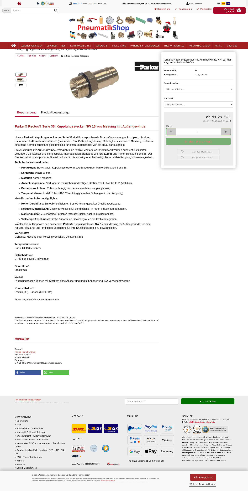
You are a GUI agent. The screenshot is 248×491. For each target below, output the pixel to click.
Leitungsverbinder (31, 47)
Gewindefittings (56, 47)
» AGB (18, 432)
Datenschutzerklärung (108, 480)
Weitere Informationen (203, 484)
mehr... (218, 47)
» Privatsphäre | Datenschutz (29, 436)
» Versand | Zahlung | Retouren (30, 440)
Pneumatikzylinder (199, 47)
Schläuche (101, 47)
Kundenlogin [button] (183, 10)
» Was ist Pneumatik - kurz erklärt (31, 447)
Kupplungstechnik (80, 47)
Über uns (232, 47)
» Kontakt (19, 468)
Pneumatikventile (174, 47)
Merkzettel (204, 10)
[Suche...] (6, 10)
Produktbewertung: (55, 120)
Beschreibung (27, 120)
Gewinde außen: (171, 90)
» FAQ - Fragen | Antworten (28, 465)
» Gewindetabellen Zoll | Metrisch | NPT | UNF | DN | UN (40, 459)
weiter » (43, 63)
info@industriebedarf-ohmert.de (202, 430)
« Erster (20, 63)
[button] (162, 10)
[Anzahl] (198, 139)
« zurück (31, 63)
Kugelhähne (119, 47)
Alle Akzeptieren (203, 477)
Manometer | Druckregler (144, 47)
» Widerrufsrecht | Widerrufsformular (33, 443)
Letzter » (54, 63)
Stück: (169, 133)
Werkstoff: (169, 106)
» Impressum (21, 428)
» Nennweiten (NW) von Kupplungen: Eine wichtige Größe (40, 452)
